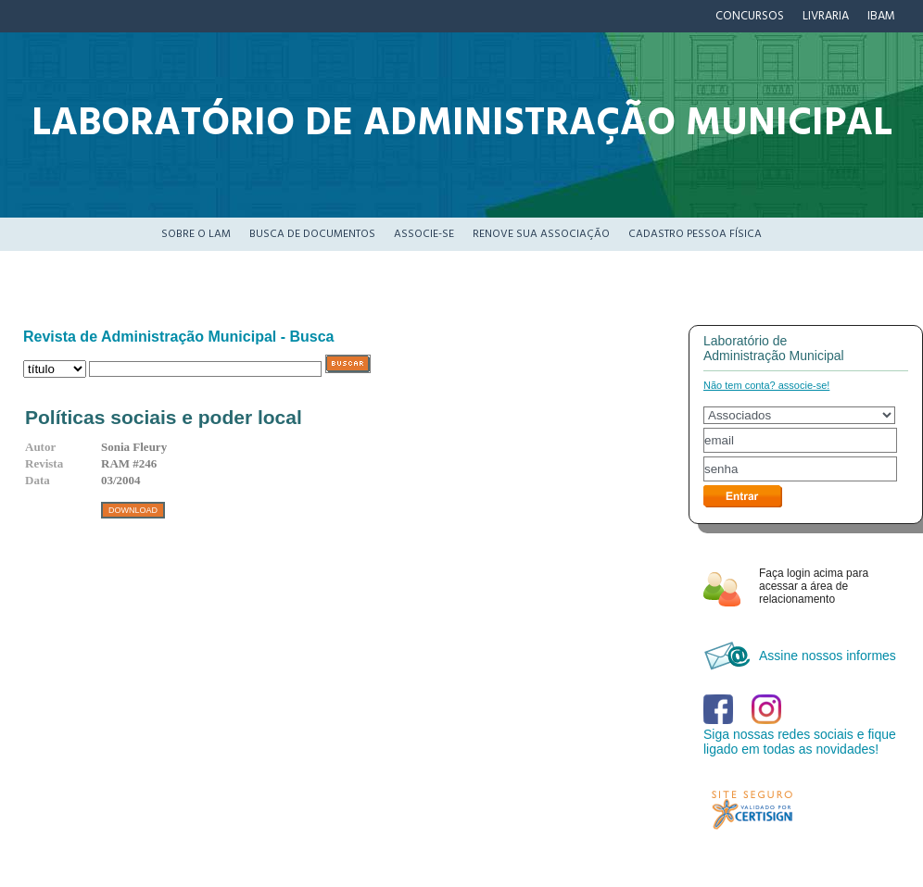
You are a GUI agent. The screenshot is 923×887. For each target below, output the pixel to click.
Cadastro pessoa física (695, 234)
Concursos (749, 16)
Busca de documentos (312, 234)
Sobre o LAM (196, 234)
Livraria (826, 16)
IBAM (881, 16)
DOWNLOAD (133, 510)
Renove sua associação (541, 234)
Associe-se (424, 234)
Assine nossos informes (827, 655)
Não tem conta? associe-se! (766, 385)
